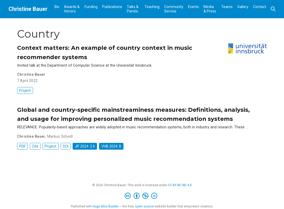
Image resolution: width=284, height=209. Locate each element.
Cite (35, 146)
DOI (65, 146)
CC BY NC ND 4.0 (180, 185)
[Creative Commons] (142, 196)
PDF (22, 146)
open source (144, 206)
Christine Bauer (28, 9)
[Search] (273, 9)
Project (25, 90)
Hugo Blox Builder (106, 206)
